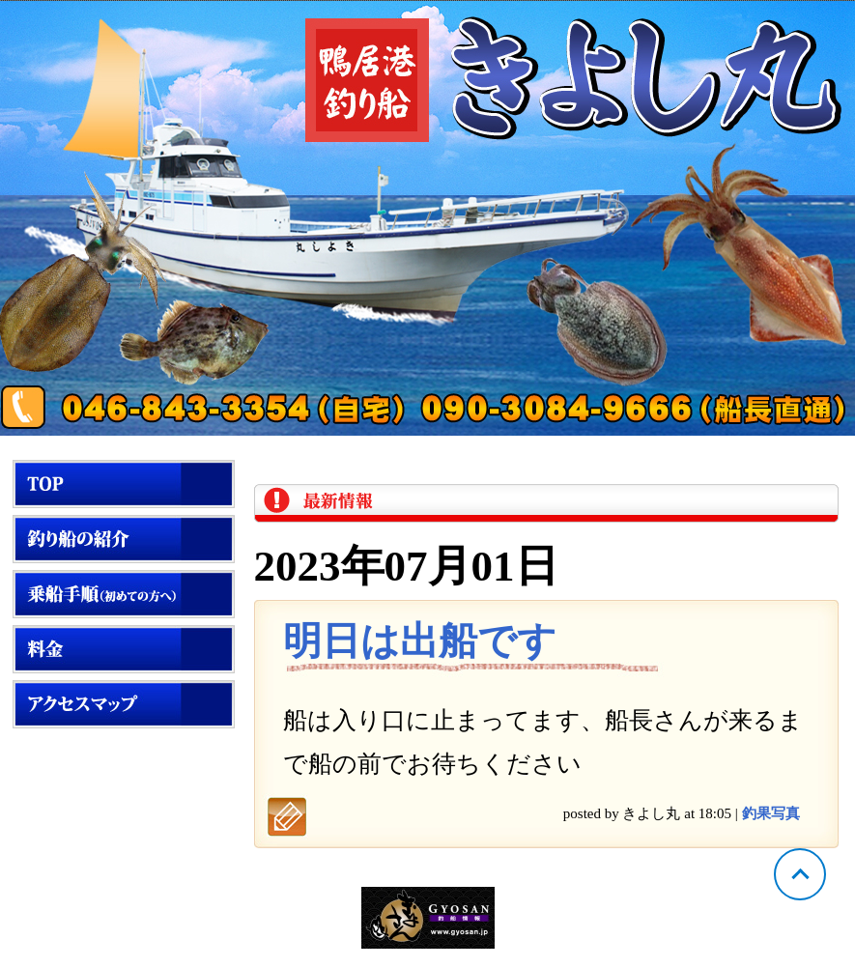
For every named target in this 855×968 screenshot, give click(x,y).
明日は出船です (419, 641)
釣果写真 (771, 813)
